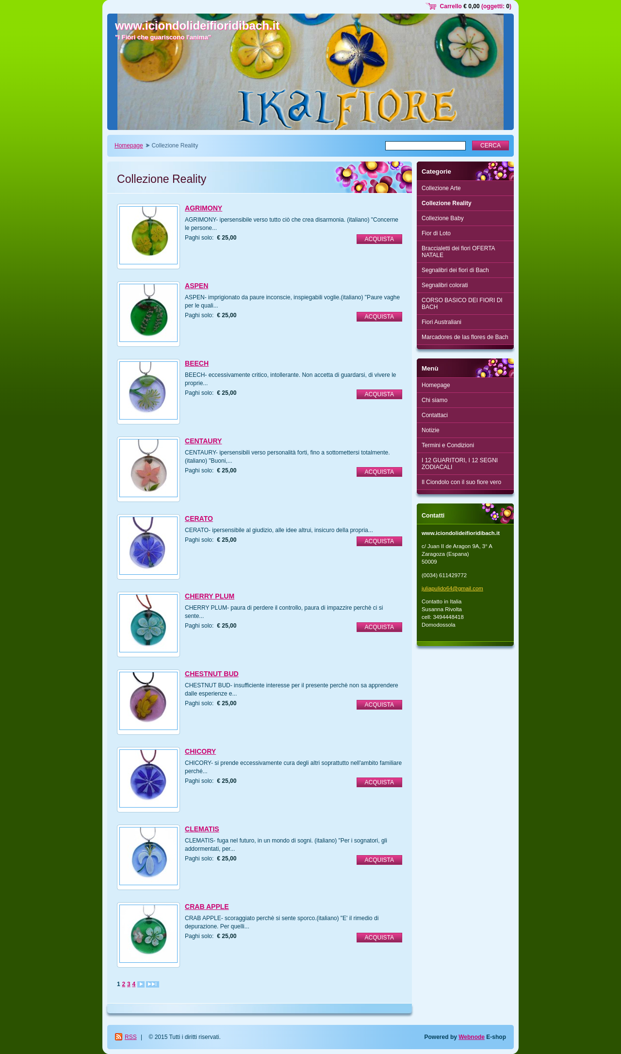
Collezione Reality (447, 203)
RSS (131, 1037)
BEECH (197, 363)
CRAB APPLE (207, 906)
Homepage (128, 145)
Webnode (471, 1037)
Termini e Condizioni (448, 445)
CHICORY (200, 751)
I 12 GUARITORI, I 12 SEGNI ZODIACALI (460, 463)
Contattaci (435, 415)
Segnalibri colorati (445, 285)
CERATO (199, 518)
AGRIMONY (203, 208)
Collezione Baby (443, 218)
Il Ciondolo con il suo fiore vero (461, 482)
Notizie (431, 430)
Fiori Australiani (441, 322)
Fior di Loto (436, 233)
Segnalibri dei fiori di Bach (455, 270)
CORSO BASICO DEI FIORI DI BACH (462, 303)
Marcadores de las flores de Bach (465, 337)
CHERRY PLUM (209, 596)
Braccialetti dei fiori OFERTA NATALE (458, 252)
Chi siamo (434, 400)
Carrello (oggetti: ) (475, 6)
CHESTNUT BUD (212, 674)
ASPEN (196, 286)
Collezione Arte (441, 188)
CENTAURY (203, 441)
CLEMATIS (202, 829)
